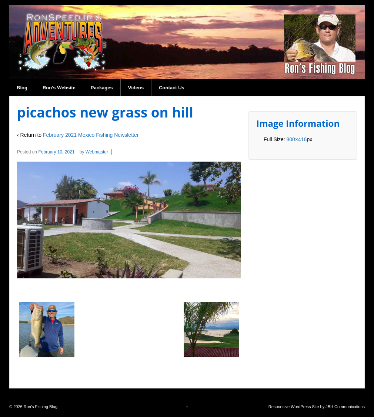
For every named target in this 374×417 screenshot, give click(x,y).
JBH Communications (345, 406)
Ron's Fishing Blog (40, 406)
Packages (102, 87)
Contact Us (171, 87)
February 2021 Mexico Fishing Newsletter (90, 135)
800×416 (296, 139)
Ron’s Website (59, 87)
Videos (136, 87)
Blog (22, 87)
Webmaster (97, 152)
